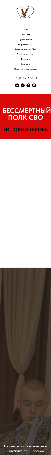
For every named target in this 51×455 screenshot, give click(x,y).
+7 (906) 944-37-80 (25, 78)
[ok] (28, 85)
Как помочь (26, 34)
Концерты (25, 59)
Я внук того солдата (25, 54)
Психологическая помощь (25, 69)
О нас (25, 30)
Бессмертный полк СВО (25, 49)
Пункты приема (25, 39)
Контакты (25, 64)
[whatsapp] (34, 85)
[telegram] (17, 85)
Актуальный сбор (25, 44)
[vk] (23, 85)
